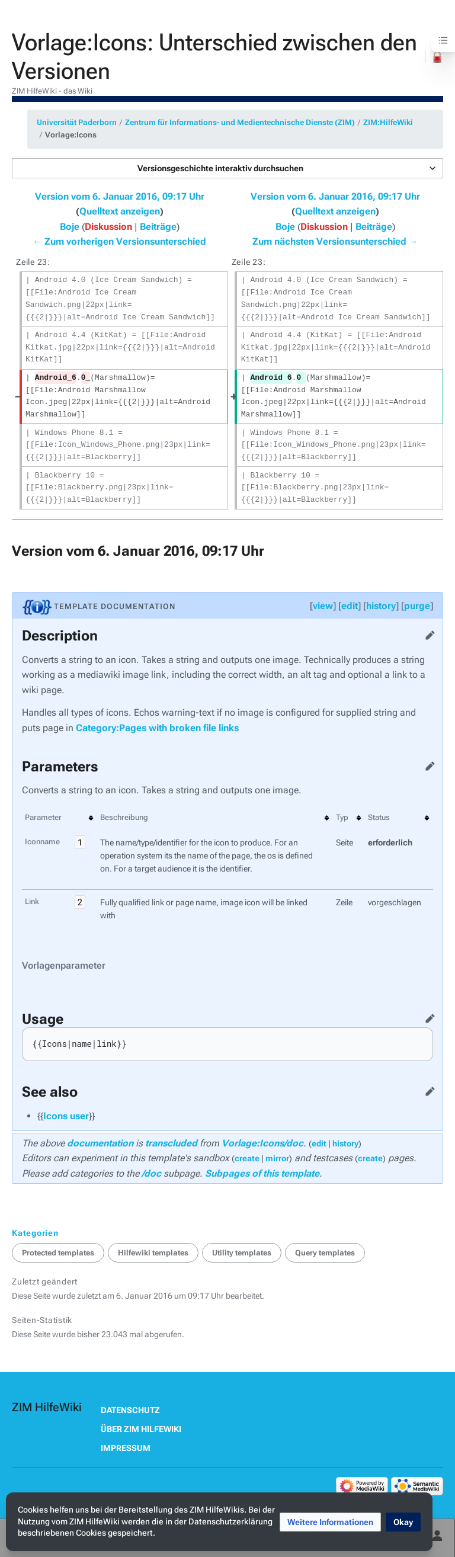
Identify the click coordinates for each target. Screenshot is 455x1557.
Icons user (66, 1116)
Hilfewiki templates (153, 1252)
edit (349, 605)
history (381, 605)
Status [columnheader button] (379, 817)
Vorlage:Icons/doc (262, 1143)
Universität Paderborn (77, 122)
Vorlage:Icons (71, 134)
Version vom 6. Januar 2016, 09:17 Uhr (119, 196)
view (323, 605)
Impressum (125, 1448)
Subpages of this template (262, 1173)
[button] (227, 168)
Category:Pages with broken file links (157, 727)
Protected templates (58, 1252)
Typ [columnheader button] (342, 817)
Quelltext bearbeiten (427, 632)
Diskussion (108, 226)
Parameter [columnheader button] (43, 817)
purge (417, 605)
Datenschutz (130, 1410)
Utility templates (241, 1252)
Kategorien (35, 1233)
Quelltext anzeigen (119, 211)
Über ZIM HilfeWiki (141, 1429)
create (247, 1158)
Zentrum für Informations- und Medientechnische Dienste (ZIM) (240, 122)
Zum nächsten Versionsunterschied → (335, 241)
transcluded (171, 1143)
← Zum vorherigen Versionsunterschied (119, 241)
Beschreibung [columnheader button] (124, 817)
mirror (277, 1158)
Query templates (325, 1252)
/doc (151, 1173)
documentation (100, 1143)
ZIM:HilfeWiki (388, 122)
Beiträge (158, 226)
